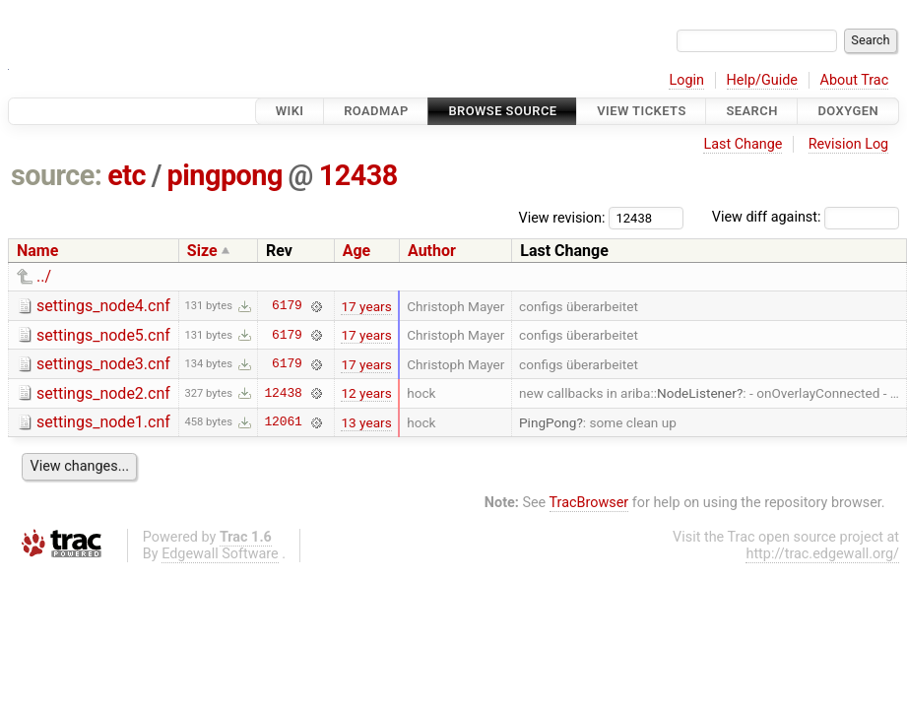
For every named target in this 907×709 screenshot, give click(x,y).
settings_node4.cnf (103, 305)
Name (37, 250)
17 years (366, 306)
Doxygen (847, 110)
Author (432, 250)
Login (686, 80)
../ (43, 276)
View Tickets (641, 110)
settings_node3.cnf (103, 363)
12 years (366, 393)
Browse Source (502, 110)
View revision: (562, 217)
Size (202, 250)
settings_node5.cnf (103, 335)
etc (126, 175)
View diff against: (805, 217)
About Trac (854, 80)
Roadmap (376, 110)
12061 (282, 422)
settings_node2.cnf (103, 393)
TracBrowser (589, 502)
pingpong (225, 175)
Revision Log (849, 144)
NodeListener (697, 393)
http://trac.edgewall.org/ (822, 554)
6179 (287, 306)
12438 (358, 175)
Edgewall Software (220, 554)
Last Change (742, 144)
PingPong (547, 422)
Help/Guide (762, 80)
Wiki (290, 110)
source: (56, 175)
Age (357, 250)
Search (751, 110)
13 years (366, 422)
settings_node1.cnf (103, 422)
